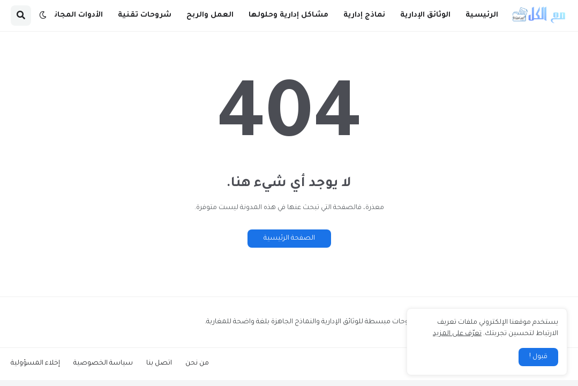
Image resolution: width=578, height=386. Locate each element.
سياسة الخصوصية (103, 363)
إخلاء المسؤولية (35, 363)
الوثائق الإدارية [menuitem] (425, 15)
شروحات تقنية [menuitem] (144, 15)
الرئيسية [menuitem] (482, 15)
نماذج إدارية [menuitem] (364, 15)
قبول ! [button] (538, 357)
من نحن (197, 363)
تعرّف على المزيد (457, 334)
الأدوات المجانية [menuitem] (74, 15)
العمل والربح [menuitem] (210, 15)
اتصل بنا (159, 363)
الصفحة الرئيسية (289, 238)
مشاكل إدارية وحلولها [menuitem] (288, 15)
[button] (43, 15)
